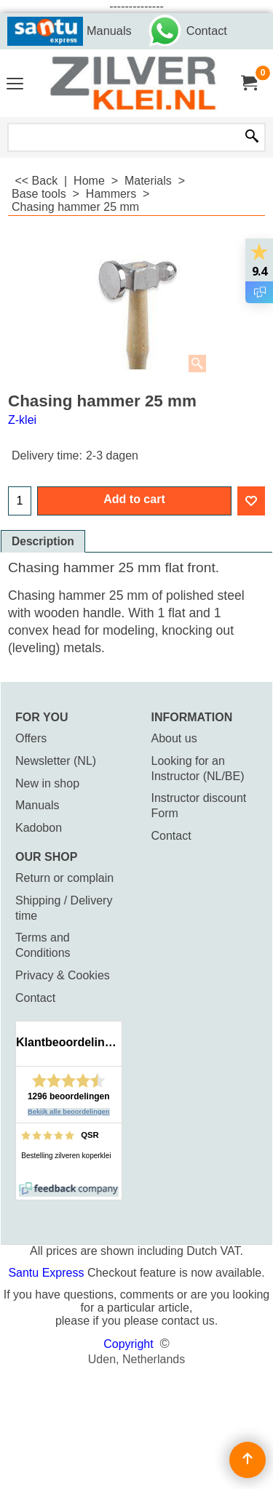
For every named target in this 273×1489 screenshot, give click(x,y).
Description (43, 541)
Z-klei (22, 420)
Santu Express (47, 1273)
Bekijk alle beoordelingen (69, 1111)
